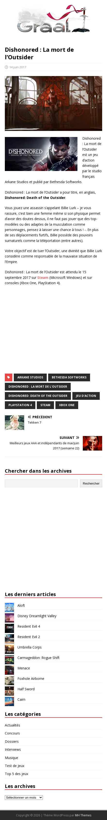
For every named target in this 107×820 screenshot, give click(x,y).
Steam (42, 277)
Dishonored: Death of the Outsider (37, 396)
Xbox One (67, 405)
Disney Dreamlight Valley (36, 616)
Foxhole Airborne (30, 678)
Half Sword (26, 689)
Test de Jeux (14, 765)
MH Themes (83, 815)
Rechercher (91, 483)
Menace (23, 668)
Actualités (12, 725)
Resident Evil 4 (28, 626)
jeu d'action (86, 396)
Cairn (21, 699)
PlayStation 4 (20, 405)
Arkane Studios (30, 377)
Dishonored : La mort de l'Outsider (37, 386)
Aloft (21, 605)
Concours (12, 733)
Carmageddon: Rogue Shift (38, 657)
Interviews (13, 749)
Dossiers (12, 741)
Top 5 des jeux (16, 773)
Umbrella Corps (29, 647)
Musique (11, 757)
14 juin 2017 (17, 67)
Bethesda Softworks (69, 377)
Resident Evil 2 (28, 636)
